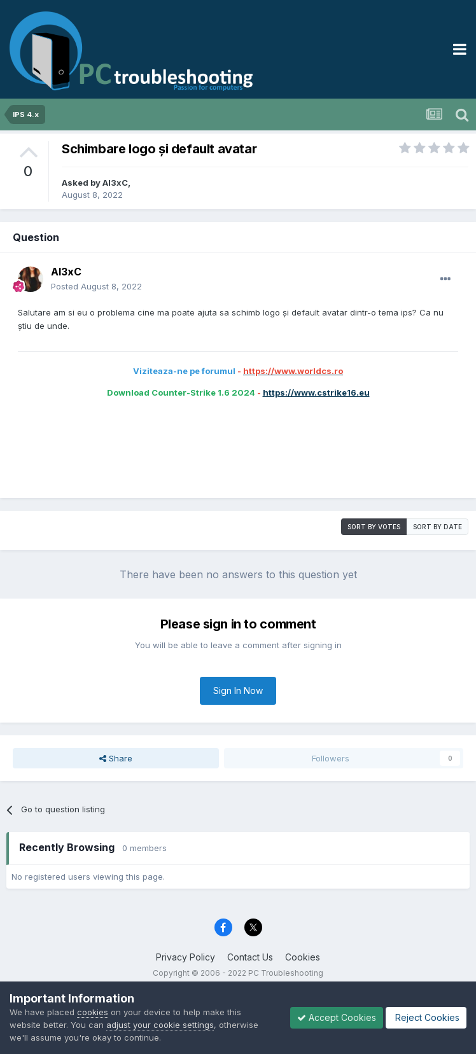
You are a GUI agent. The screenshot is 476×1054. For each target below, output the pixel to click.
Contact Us (250, 957)
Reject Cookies (426, 1017)
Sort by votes (373, 526)
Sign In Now (238, 690)
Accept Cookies (336, 1017)
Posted (96, 286)
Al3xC (115, 182)
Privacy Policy (185, 957)
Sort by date (437, 526)
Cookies (302, 957)
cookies (92, 1012)
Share (115, 758)
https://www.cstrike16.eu (316, 392)
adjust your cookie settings (160, 1025)
